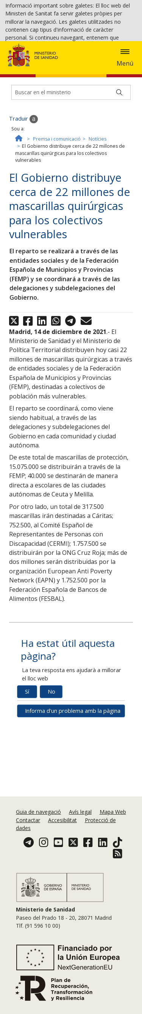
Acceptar (49, 66)
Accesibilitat (62, 842)
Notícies (97, 202)
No (51, 754)
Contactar (28, 842)
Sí (27, 754)
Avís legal (80, 834)
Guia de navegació (38, 834)
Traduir (23, 182)
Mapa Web (113, 834)
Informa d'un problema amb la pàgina (72, 773)
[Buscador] (71, 155)
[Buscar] (119, 155)
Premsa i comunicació (57, 202)
